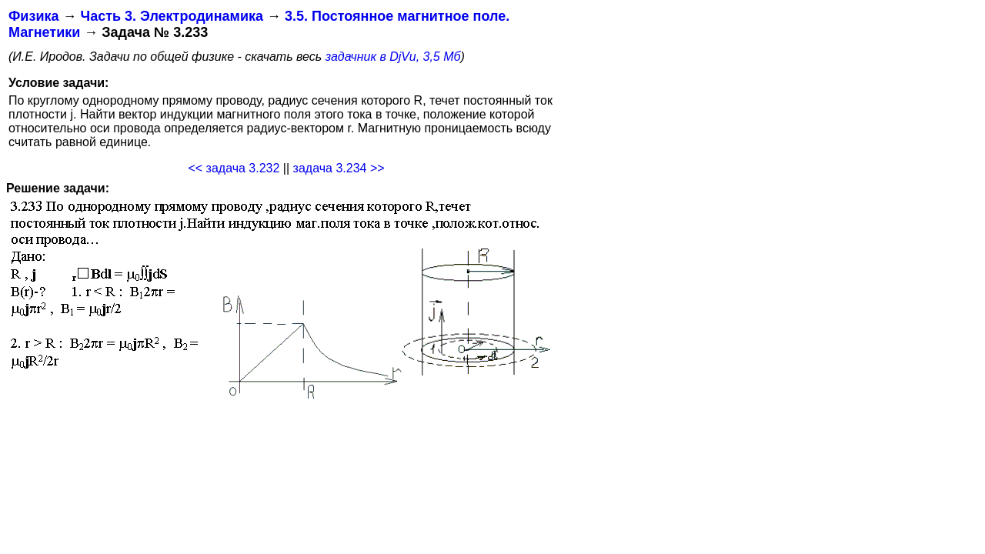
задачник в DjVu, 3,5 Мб (393, 56)
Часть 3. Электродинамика (171, 16)
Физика (33, 16)
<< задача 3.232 (233, 168)
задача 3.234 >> (339, 168)
